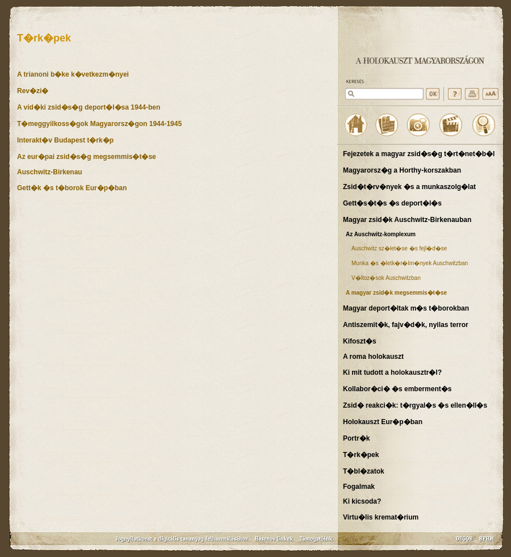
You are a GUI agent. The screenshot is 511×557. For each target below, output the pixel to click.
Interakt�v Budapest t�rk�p (65, 140)
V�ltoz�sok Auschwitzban (386, 278)
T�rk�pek (361, 455)
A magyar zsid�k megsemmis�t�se (396, 293)
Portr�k (356, 438)
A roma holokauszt (373, 357)
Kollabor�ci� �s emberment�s (397, 389)
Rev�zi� (32, 91)
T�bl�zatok (363, 471)
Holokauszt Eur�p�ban (382, 422)
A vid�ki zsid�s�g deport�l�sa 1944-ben (88, 107)
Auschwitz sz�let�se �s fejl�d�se (399, 248)
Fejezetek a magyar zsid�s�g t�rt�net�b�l (419, 154)
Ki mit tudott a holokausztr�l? (392, 372)
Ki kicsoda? (362, 501)
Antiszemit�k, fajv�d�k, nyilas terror (405, 325)
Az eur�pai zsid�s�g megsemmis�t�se (86, 157)
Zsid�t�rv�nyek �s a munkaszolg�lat (409, 187)
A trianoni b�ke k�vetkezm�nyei (73, 74)
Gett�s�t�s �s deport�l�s (392, 203)
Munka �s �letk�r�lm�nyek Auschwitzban (409, 263)
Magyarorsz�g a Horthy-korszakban (402, 170)
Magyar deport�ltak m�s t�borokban (406, 308)
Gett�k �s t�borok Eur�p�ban (72, 188)
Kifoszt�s (359, 341)
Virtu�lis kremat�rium (380, 517)
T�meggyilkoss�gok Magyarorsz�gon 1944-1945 (99, 124)
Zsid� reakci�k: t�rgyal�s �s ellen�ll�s (415, 405)
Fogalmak (359, 487)
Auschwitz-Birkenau (49, 172)
